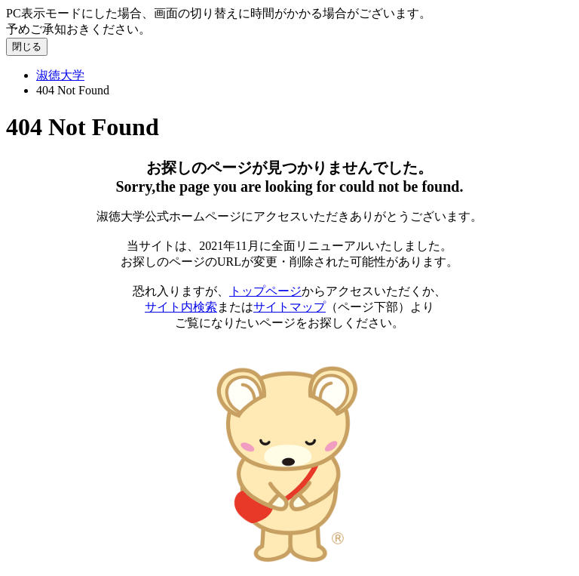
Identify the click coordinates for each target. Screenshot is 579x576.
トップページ (265, 291)
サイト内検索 (181, 306)
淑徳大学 (60, 75)
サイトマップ (289, 306)
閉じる (26, 46)
